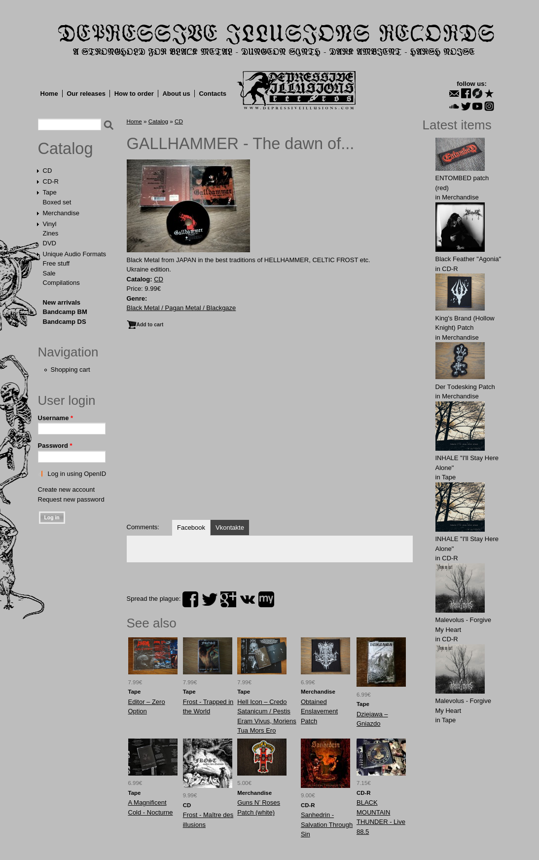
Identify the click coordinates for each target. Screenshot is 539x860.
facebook (190, 599)
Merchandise (61, 213)
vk (247, 599)
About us (176, 93)
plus (228, 599)
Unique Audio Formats (75, 254)
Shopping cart (70, 369)
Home (49, 93)
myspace (266, 599)
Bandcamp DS (64, 321)
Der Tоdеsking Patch (465, 387)
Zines (51, 233)
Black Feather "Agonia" (468, 259)
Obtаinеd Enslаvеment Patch (319, 711)
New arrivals (62, 302)
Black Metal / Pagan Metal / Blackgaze (181, 308)
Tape (50, 192)
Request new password (71, 499)
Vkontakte (230, 527)
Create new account (66, 489)
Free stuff (56, 263)
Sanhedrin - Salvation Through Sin (327, 824)
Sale (49, 273)
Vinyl (50, 224)
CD (47, 170)
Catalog (65, 148)
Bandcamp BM (65, 311)
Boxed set (57, 202)
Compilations (61, 282)
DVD (49, 243)
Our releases (86, 93)
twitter (209, 599)
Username (55, 418)
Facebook (191, 527)
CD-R (51, 181)
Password (55, 445)
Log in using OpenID (77, 473)
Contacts (212, 93)
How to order (134, 93)
